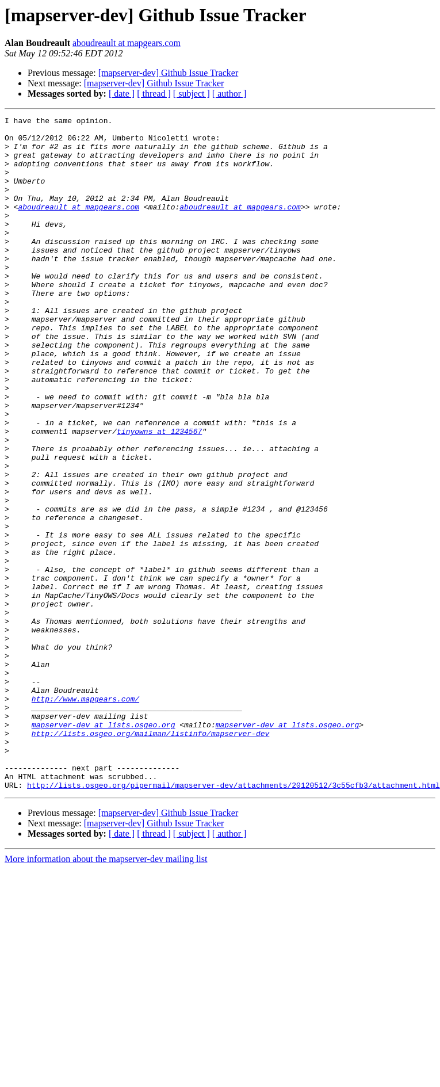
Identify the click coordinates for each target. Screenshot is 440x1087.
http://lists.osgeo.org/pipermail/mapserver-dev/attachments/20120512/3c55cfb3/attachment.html (233, 919)
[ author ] (229, 93)
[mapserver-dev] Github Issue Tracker (168, 73)
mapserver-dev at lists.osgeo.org (103, 847)
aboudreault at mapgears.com (126, 43)
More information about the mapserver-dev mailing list (106, 993)
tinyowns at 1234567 (159, 495)
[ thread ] (154, 93)
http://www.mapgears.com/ (85, 816)
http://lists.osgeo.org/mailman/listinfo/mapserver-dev (150, 857)
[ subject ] (191, 93)
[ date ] (122, 93)
